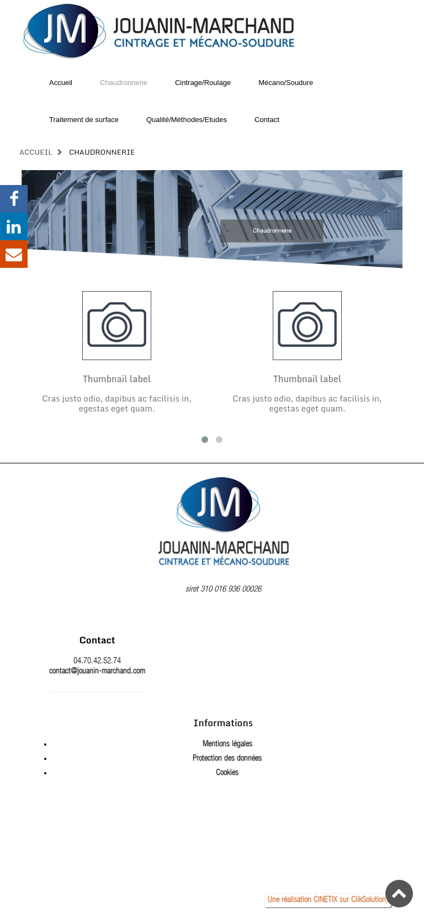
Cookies (227, 773)
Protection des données (227, 758)
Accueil (35, 152)
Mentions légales (227, 744)
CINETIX (325, 900)
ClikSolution (368, 900)
